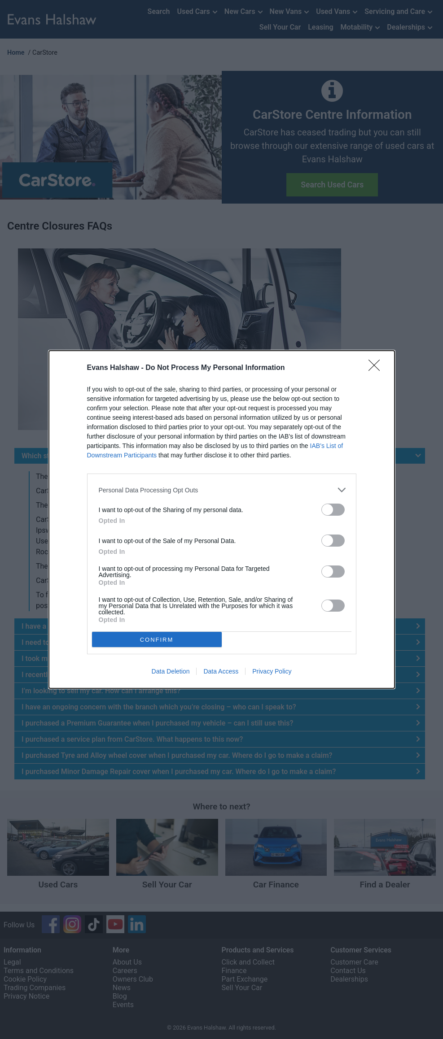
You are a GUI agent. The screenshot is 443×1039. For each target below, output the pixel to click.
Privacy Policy (271, 671)
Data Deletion (171, 671)
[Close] (377, 368)
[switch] (333, 510)
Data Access (220, 671)
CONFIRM (157, 639)
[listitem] (222, 490)
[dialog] (222, 519)
